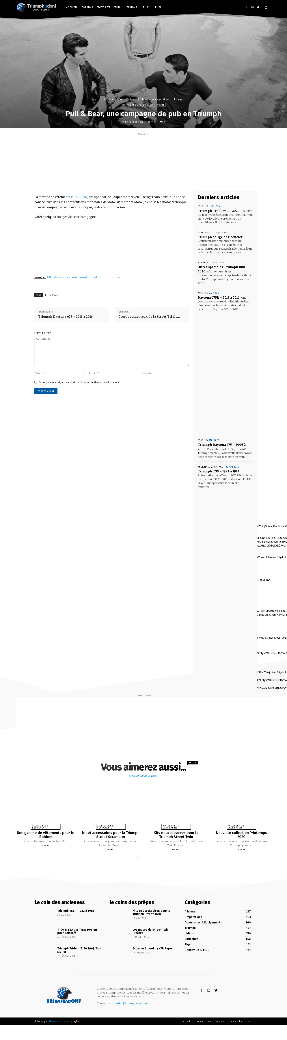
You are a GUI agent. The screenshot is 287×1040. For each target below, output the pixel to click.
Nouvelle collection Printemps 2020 (241, 834)
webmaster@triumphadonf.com (129, 1003)
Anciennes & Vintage (210, 467)
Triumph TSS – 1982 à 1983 (218, 471)
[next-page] (147, 858)
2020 (200, 206)
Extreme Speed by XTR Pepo (152, 948)
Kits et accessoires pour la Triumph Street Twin (176, 834)
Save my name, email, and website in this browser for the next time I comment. (79, 382)
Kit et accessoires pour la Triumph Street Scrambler (110, 834)
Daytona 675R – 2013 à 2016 (218, 297)
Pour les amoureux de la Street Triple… (149, 316)
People (161, 105)
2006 (200, 440)
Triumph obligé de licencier (220, 237)
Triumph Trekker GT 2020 (219, 211)
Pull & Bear (79, 197)
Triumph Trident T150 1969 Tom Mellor (79, 949)
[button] (266, 7)
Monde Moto (206, 232)
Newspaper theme (59, 1021)
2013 (200, 293)
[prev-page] (138, 858)
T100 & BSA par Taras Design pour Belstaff (77, 930)
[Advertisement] (143, 161)
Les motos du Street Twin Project (151, 930)
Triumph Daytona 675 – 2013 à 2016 (65, 316)
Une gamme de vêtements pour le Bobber (45, 834)
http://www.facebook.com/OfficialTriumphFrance (84, 277)
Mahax (45, 845)
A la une (203, 262)
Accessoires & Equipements (118, 99)
